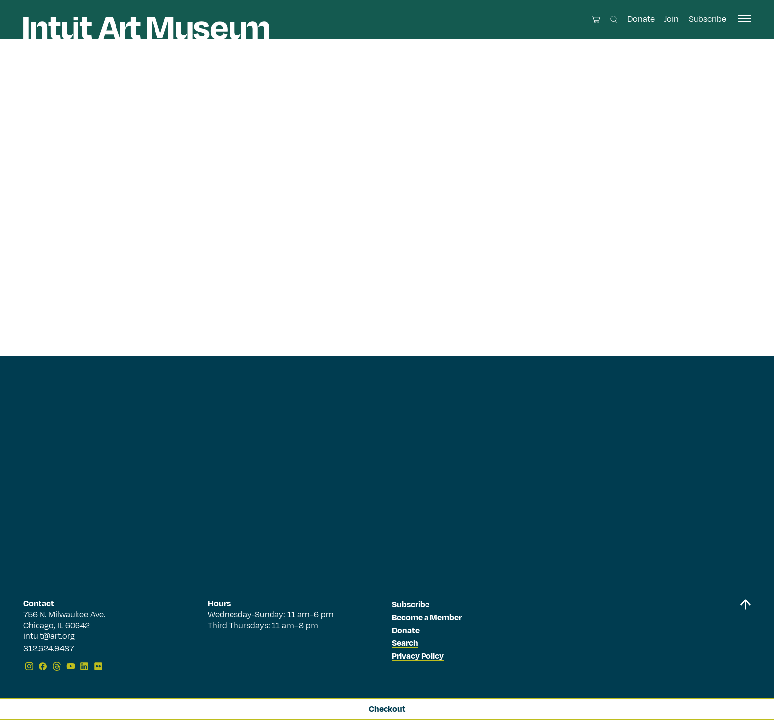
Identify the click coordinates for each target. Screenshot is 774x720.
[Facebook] (43, 666)
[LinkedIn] (84, 666)
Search (405, 643)
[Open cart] (596, 19)
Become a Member (427, 618)
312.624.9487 (48, 649)
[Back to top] (745, 637)
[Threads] (56, 666)
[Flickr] (98, 666)
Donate (641, 19)
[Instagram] (29, 666)
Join (671, 19)
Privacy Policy (418, 656)
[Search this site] (614, 19)
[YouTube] (70, 666)
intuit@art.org (49, 636)
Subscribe (707, 19)
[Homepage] (146, 28)
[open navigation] (744, 18)
